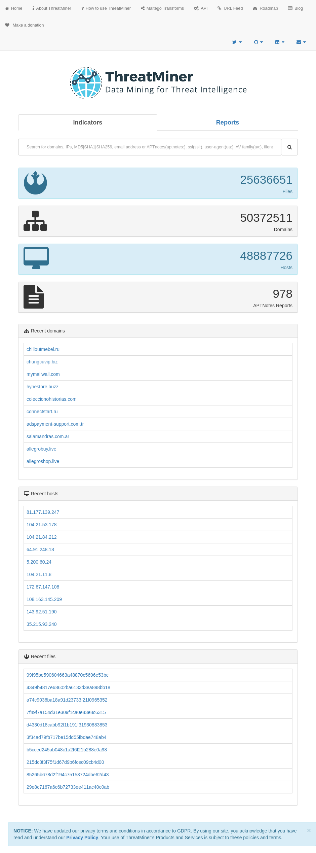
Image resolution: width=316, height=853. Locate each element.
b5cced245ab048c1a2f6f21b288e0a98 (67, 749)
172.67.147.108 (43, 587)
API (200, 8)
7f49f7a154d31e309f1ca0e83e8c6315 (66, 712)
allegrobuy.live (41, 449)
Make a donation (24, 25)
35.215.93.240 (42, 624)
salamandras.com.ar (48, 436)
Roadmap (265, 8)
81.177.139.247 (43, 512)
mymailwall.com (43, 374)
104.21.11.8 (39, 574)
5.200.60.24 (39, 562)
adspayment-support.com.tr (55, 424)
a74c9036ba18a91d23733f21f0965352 (67, 700)
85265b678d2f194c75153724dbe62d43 (68, 774)
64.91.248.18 (40, 549)
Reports (227, 122)
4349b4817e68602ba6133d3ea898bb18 (68, 687)
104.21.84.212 (42, 537)
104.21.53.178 (42, 524)
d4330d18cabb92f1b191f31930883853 (67, 724)
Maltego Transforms (162, 8)
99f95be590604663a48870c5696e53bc (68, 675)
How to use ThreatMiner (106, 8)
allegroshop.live (43, 461)
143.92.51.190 (42, 611)
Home (14, 8)
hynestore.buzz (42, 386)
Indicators (88, 122)
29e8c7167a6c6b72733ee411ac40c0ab (68, 787)
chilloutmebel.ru (43, 349)
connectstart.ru (42, 411)
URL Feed (230, 8)
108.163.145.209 (44, 599)
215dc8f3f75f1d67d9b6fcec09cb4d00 (65, 762)
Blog (295, 8)
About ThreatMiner (52, 8)
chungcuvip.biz (42, 361)
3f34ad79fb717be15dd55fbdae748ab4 (66, 737)
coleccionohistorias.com (52, 399)
